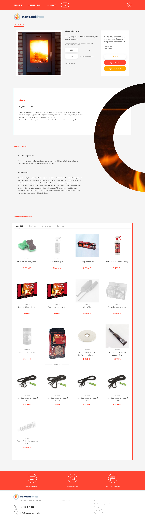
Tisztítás (27, 259)
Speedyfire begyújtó (27, 353)
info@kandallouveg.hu (30, 513)
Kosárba (115, 63)
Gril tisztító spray (57, 262)
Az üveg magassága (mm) (87, 56)
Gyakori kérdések (100, 513)
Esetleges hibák (99, 507)
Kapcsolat (51, 5)
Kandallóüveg (65, 501)
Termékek (18, 5)
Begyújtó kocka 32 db (27, 307)
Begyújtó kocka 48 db (57, 307)
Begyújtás (27, 304)
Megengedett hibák (100, 510)
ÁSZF (96, 501)
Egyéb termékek (115, 69)
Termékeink (64, 504)
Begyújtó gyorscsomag (117, 307)
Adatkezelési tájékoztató (102, 504)
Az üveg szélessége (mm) (87, 50)
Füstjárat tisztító (87, 262)
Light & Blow (87, 307)
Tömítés (87, 349)
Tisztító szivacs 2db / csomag (27, 262)
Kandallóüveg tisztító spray (117, 262)
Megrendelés (34, 5)
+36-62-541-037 (27, 507)
